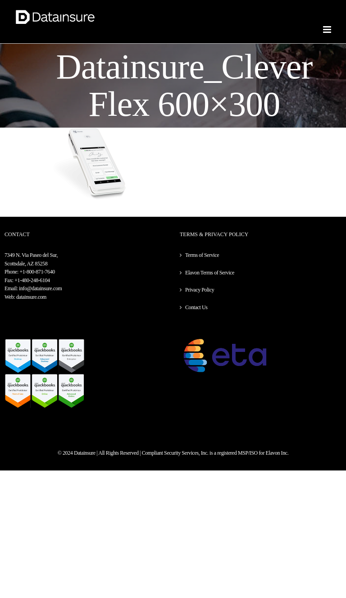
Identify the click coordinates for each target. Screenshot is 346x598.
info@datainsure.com (40, 288)
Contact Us (196, 307)
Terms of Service (202, 255)
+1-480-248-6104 (32, 280)
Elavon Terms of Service (209, 272)
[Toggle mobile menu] (327, 29)
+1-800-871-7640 (37, 272)
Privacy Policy (199, 290)
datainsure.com (31, 297)
